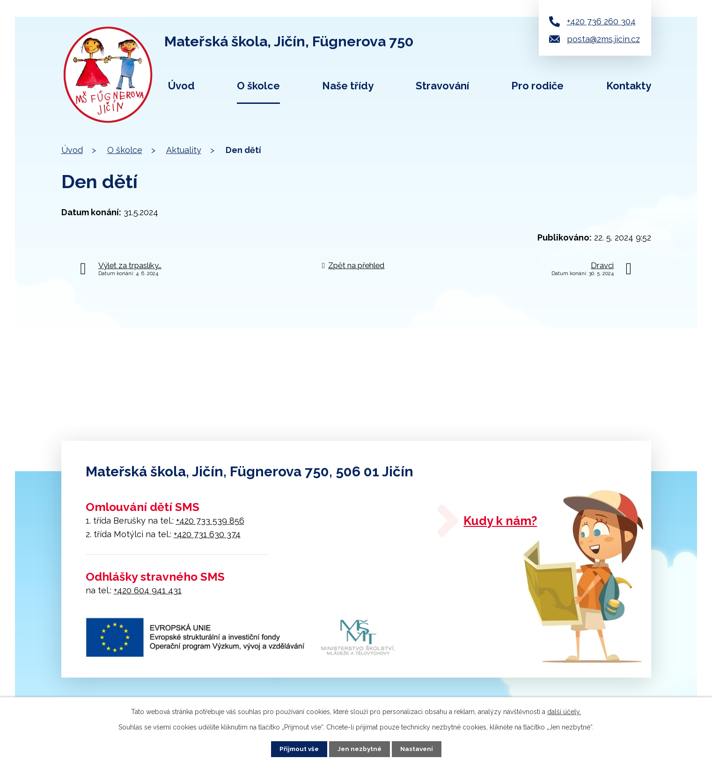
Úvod (181, 86)
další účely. (564, 711)
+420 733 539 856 (210, 520)
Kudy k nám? (513, 523)
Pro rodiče (537, 86)
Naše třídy (348, 86)
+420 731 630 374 (207, 534)
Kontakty (628, 86)
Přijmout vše (297, 748)
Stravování (442, 86)
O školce (258, 86)
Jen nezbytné (359, 748)
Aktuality (183, 150)
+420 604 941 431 (148, 590)
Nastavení (418, 748)
